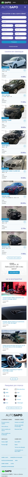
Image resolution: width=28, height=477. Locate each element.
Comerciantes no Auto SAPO (19, 451)
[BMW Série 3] (14, 137)
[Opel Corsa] (14, 61)
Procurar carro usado (14, 258)
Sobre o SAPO (4, 457)
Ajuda (16, 444)
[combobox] (14, 17)
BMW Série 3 (12, 146)
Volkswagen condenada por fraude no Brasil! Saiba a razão (12, 370)
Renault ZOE (12, 247)
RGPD (16, 460)
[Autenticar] (24, 2)
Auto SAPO (17, 442)
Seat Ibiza (12, 222)
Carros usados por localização (5, 434)
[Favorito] (25, 70)
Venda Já (4, 442)
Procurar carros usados (5, 423)
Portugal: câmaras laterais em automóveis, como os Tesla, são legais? (13, 322)
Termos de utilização (20, 447)
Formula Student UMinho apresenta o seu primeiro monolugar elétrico (13, 298)
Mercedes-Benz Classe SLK (12, 171)
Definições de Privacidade (7, 466)
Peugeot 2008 (12, 121)
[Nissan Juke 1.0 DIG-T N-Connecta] (14, 188)
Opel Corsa (12, 70)
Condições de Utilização (16, 457)
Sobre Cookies (4, 463)
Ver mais (14, 379)
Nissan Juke (12, 197)
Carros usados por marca (5, 430)
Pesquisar (14, 42)
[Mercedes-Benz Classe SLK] (14, 163)
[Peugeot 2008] (14, 112)
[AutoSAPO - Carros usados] (9, 7)
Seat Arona (12, 95)
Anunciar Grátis (18, 429)
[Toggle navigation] (25, 7)
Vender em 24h (19, 422)
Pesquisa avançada (13, 46)
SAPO (6, 471)
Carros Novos (4, 426)
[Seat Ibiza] (14, 213)
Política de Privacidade (7, 460)
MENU (14, 2)
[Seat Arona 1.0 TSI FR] (14, 87)
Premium (4, 444)
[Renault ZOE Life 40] (14, 238)
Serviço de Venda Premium (19, 426)
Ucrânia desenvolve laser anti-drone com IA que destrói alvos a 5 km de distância (14, 346)
